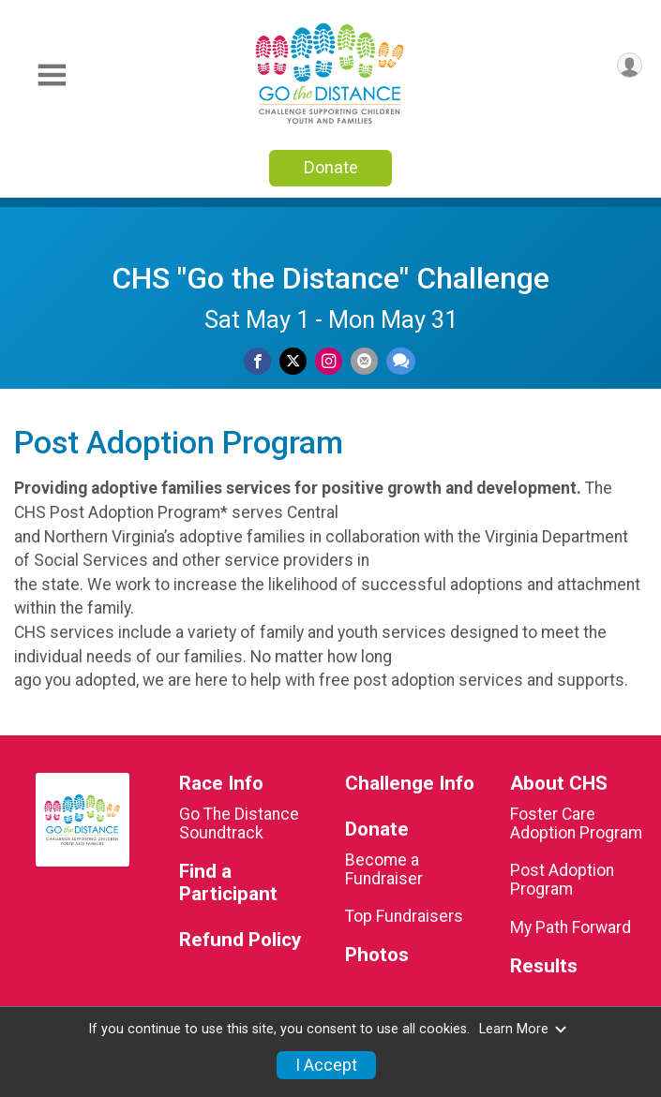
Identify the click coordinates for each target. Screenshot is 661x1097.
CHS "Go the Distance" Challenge (330, 278)
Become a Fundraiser (384, 869)
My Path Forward (570, 927)
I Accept (326, 1065)
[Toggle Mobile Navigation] (51, 75)
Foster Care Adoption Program (576, 823)
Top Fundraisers (404, 916)
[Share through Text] (400, 361)
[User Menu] (629, 65)
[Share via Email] (364, 361)
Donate (331, 167)
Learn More (523, 1029)
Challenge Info (409, 783)
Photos (377, 955)
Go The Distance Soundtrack (239, 823)
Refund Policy (240, 940)
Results (544, 966)
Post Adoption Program (562, 879)
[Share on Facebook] (257, 361)
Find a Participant (228, 883)
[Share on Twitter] (293, 361)
